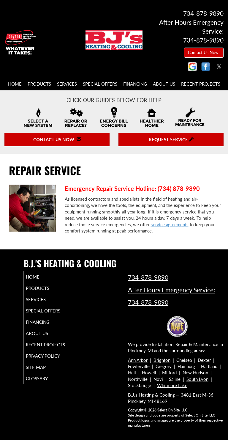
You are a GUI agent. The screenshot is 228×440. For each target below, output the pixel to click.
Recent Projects (200, 84)
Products (39, 84)
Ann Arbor (138, 360)
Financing (135, 84)
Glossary (44, 394)
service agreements (170, 224)
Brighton (161, 360)
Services (67, 84)
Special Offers (100, 84)
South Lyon (197, 379)
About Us (164, 84)
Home (15, 84)
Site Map (43, 383)
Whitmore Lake (172, 385)
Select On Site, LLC (172, 410)
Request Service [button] (171, 139)
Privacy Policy (37, 369)
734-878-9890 (148, 277)
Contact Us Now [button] (204, 52)
